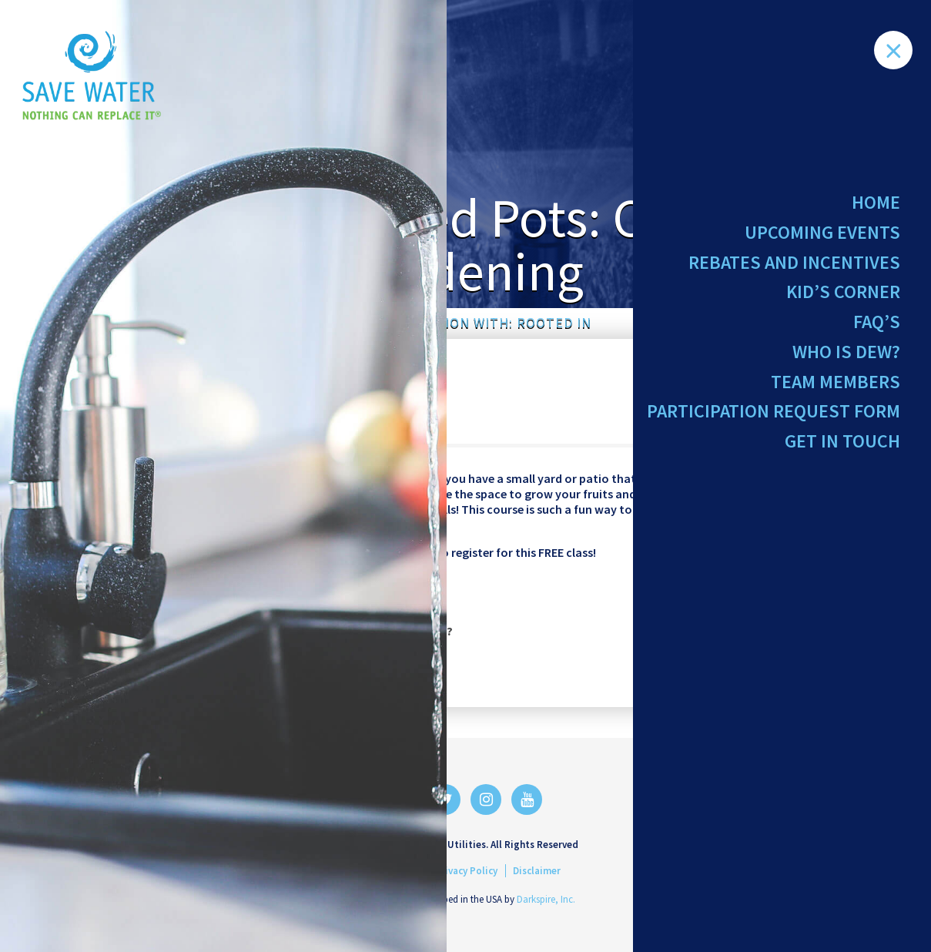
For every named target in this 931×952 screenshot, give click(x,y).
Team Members (835, 390)
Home (876, 202)
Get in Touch (842, 453)
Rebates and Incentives (794, 265)
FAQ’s (876, 328)
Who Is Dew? (846, 359)
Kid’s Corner (843, 296)
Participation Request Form (773, 422)
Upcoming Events (822, 234)
